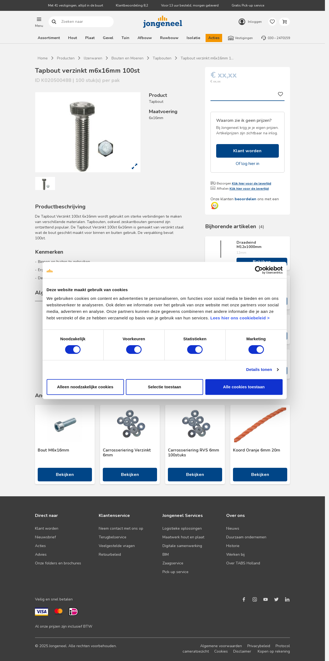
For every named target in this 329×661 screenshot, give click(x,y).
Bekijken (65, 475)
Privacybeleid (258, 646)
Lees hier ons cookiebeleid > (240, 318)
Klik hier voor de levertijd (251, 183)
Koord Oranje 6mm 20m (256, 450)
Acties (213, 37)
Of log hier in (247, 164)
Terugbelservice (112, 537)
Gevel (108, 37)
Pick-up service (175, 571)
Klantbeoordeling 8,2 (132, 5)
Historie (232, 545)
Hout (72, 37)
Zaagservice (172, 563)
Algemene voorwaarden (221, 646)
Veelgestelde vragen (117, 545)
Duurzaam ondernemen (246, 537)
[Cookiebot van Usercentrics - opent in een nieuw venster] (259, 270)
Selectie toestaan (164, 386)
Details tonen (259, 369)
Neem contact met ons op (121, 528)
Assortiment (49, 37)
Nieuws (232, 528)
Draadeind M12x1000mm (249, 244)
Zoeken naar (54, 21)
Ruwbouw (169, 37)
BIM (165, 554)
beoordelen (245, 199)
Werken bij (235, 554)
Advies (41, 554)
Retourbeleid (110, 554)
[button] (39, 21)
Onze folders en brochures (58, 563)
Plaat (90, 37)
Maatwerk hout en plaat (183, 537)
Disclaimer (242, 651)
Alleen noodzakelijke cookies (85, 386)
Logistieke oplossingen (182, 528)
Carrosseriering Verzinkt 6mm (127, 452)
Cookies (221, 651)
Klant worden (247, 151)
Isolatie (193, 37)
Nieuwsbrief (45, 537)
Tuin (125, 37)
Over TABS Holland (243, 563)
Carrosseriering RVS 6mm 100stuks (193, 452)
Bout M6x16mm (53, 450)
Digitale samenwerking (182, 545)
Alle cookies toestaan (243, 386)
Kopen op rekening (274, 651)
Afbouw (145, 37)
